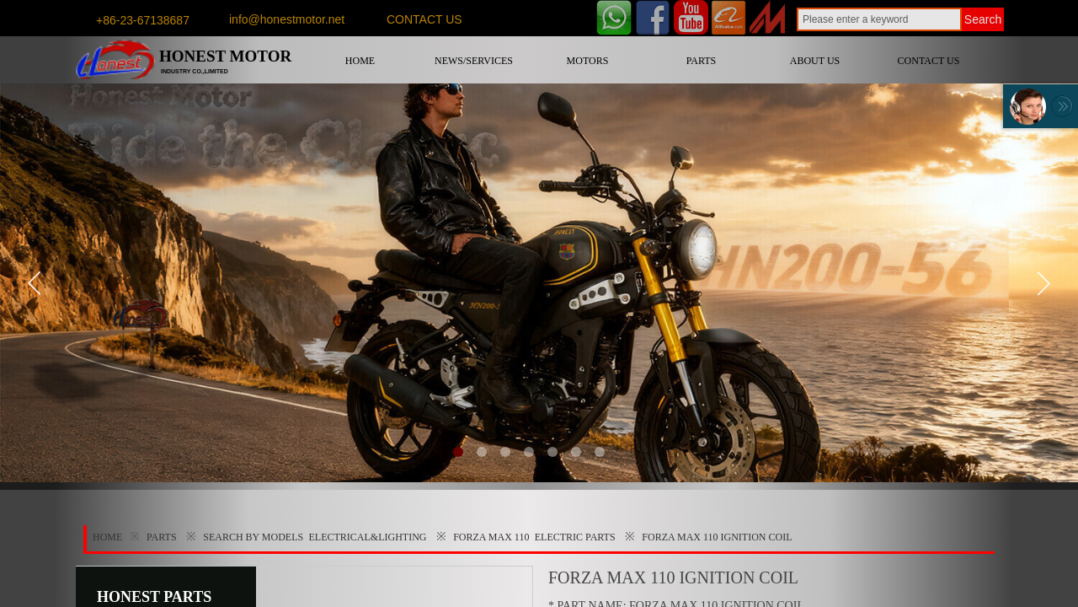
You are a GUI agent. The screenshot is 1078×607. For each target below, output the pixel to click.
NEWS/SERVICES (474, 61)
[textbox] (879, 19)
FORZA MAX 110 (491, 537)
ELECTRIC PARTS (575, 537)
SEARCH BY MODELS (253, 537)
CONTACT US (929, 61)
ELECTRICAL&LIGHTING (368, 537)
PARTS (701, 61)
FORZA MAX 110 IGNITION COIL (717, 537)
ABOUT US (815, 61)
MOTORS (588, 61)
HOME (360, 61)
